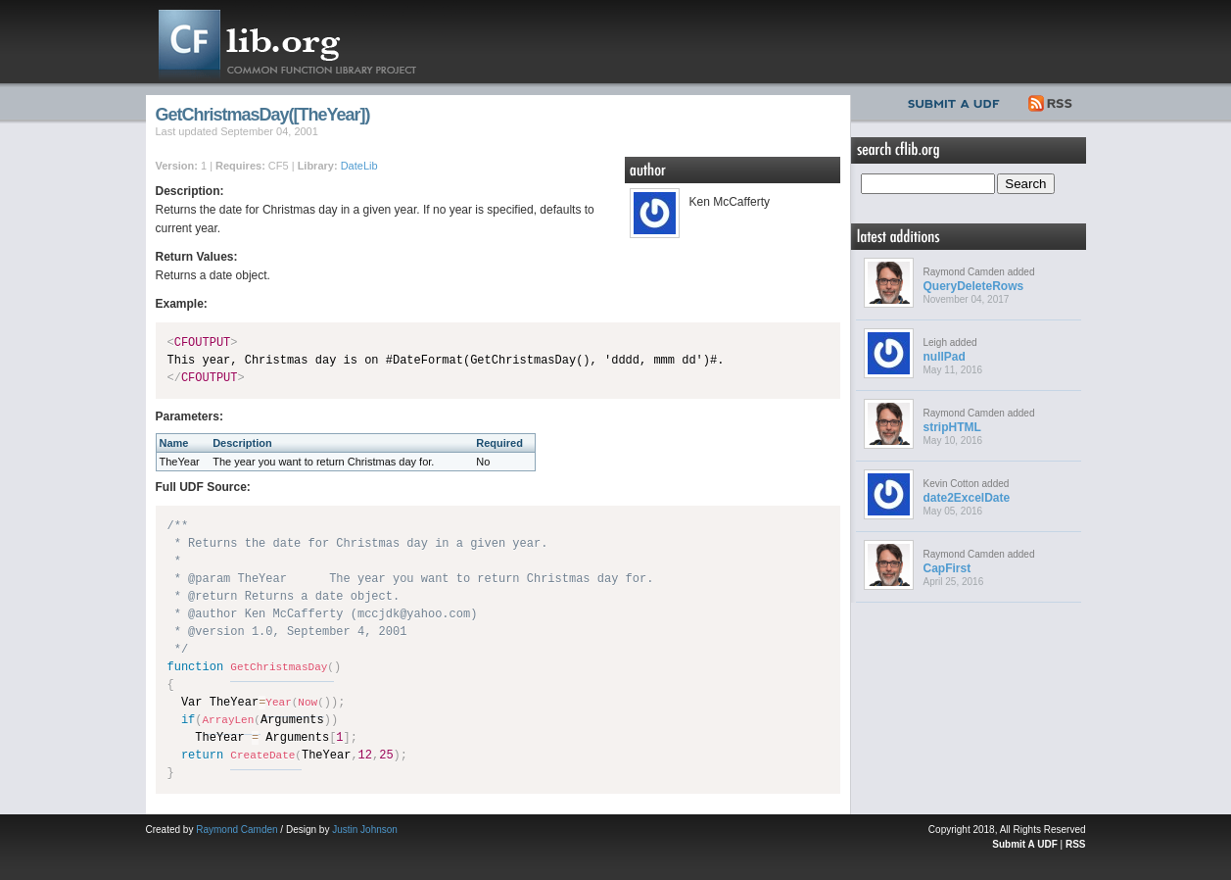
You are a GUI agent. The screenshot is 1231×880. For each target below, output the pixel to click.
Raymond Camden (236, 829)
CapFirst (947, 568)
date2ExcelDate (967, 498)
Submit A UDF (1024, 844)
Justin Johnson (365, 829)
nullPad (944, 357)
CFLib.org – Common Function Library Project (302, 41)
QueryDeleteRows (973, 286)
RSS (1051, 101)
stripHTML (952, 427)
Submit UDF (958, 101)
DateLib (359, 165)
